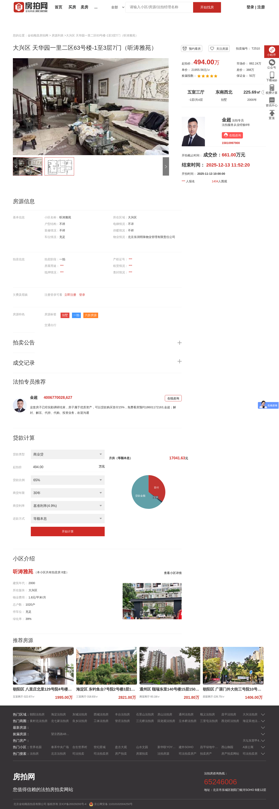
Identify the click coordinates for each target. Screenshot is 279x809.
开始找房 (207, 7)
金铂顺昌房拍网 (38, 35)
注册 (261, 7)
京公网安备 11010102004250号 (113, 804)
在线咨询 (173, 398)
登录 (250, 7)
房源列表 (58, 35)
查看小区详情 (173, 573)
